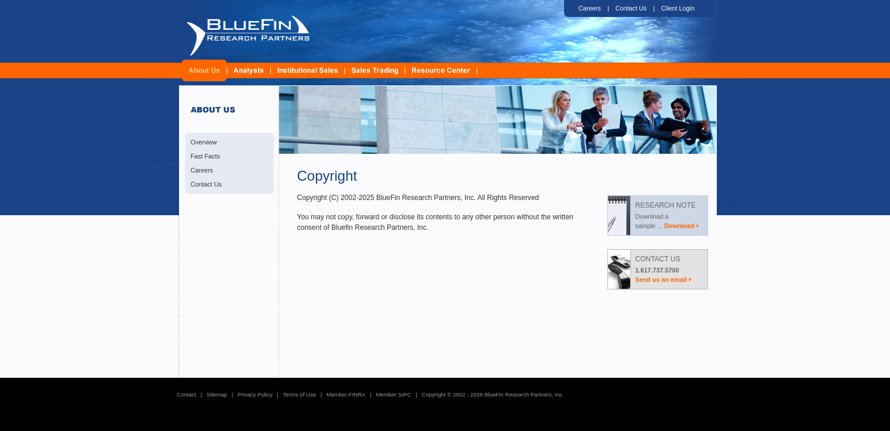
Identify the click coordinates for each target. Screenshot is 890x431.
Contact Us (631, 8)
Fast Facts (205, 156)
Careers (590, 8)
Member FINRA (346, 394)
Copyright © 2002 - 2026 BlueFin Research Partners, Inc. (492, 394)
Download (679, 225)
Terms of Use (300, 394)
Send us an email (661, 279)
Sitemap (217, 394)
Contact (186, 394)
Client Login (678, 8)
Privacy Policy (255, 394)
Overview (204, 142)
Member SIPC (393, 394)
